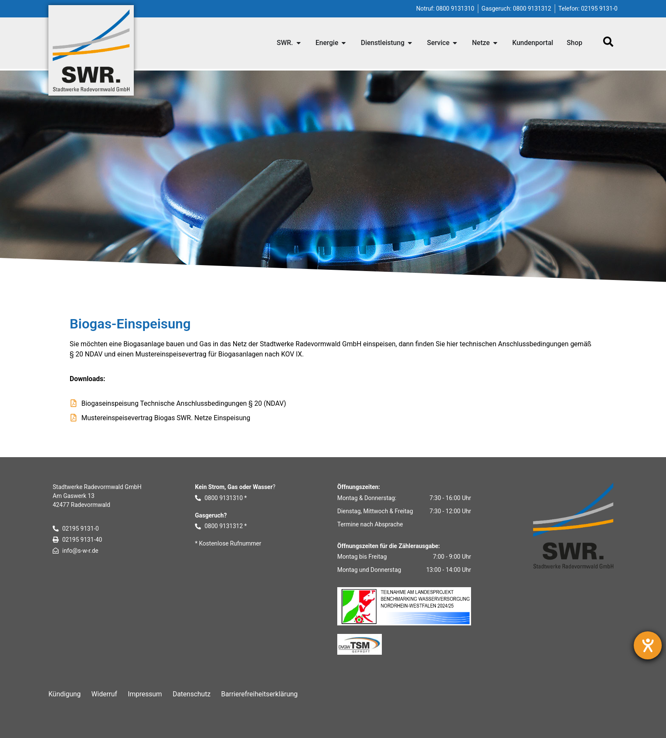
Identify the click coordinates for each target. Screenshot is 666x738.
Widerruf (104, 694)
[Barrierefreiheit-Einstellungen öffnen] (648, 645)
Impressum (145, 694)
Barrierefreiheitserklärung (259, 694)
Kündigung (64, 694)
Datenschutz (191, 694)
